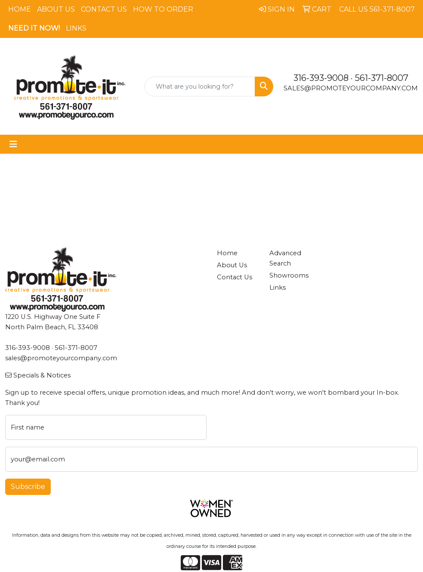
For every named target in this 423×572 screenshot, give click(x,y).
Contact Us (104, 9)
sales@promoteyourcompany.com (351, 88)
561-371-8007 (381, 78)
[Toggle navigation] (13, 144)
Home (19, 9)
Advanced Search (285, 258)
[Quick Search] (200, 86)
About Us (56, 9)
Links (76, 28)
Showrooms (289, 275)
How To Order (163, 9)
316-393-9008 (321, 78)
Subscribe (28, 486)
